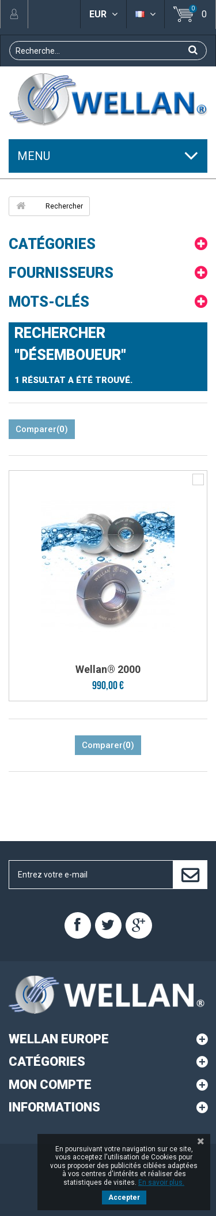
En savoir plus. (161, 1182)
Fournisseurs (61, 273)
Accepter (124, 1197)
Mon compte (50, 1084)
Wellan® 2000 (108, 669)
